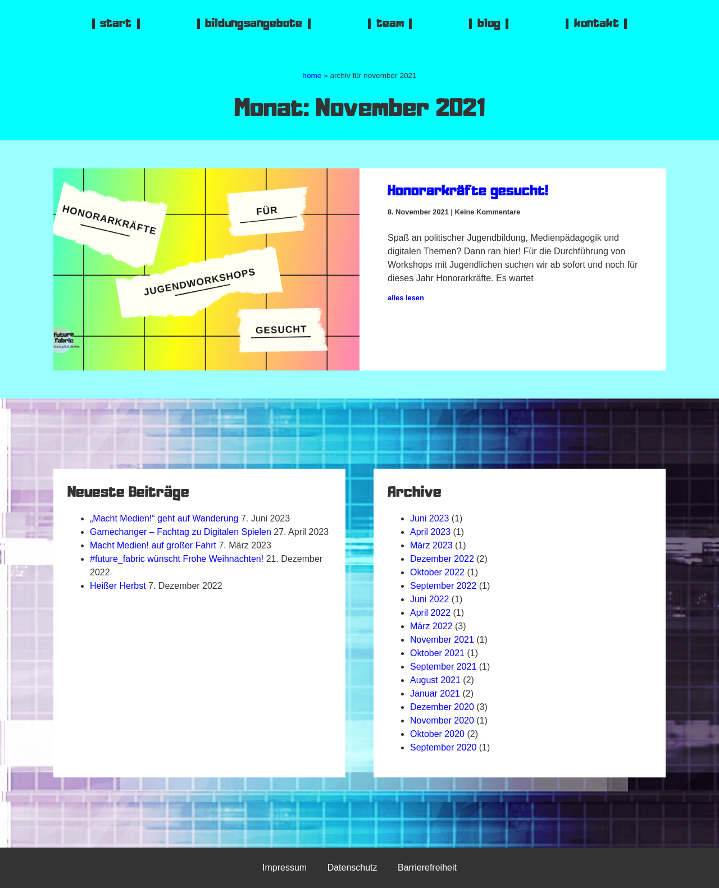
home (311, 75)
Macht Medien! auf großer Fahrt (153, 545)
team (390, 24)
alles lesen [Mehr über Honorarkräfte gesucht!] (406, 298)
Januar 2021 (435, 693)
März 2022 (431, 626)
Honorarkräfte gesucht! (468, 192)
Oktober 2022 (437, 572)
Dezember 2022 (442, 559)
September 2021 (443, 666)
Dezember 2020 (442, 707)
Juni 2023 (429, 518)
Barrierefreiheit (427, 867)
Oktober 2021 (437, 653)
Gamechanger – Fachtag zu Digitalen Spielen (180, 532)
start (115, 24)
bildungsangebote (253, 24)
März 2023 (431, 545)
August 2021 (435, 680)
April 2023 (430, 532)
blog (488, 24)
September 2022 (443, 586)
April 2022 (430, 612)
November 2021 (442, 639)
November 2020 (442, 720)
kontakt (596, 24)
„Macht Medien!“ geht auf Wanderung (164, 518)
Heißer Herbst (118, 586)
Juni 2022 (429, 599)
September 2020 (443, 747)
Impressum (284, 867)
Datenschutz (352, 867)
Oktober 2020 (437, 734)
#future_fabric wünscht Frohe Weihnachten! (176, 559)
